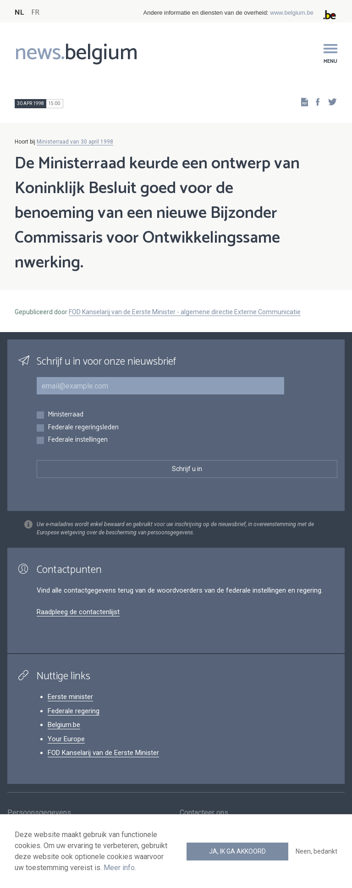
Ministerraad (65, 415)
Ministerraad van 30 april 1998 (75, 142)
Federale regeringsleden (83, 427)
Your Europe (66, 739)
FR (35, 12)
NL (19, 12)
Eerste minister (70, 697)
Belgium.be (64, 725)
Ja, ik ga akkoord (237, 851)
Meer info (119, 867)
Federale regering (73, 711)
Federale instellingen (78, 440)
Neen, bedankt (316, 851)
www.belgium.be (292, 12)
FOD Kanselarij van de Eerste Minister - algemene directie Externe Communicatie (185, 312)
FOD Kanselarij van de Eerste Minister (103, 753)
